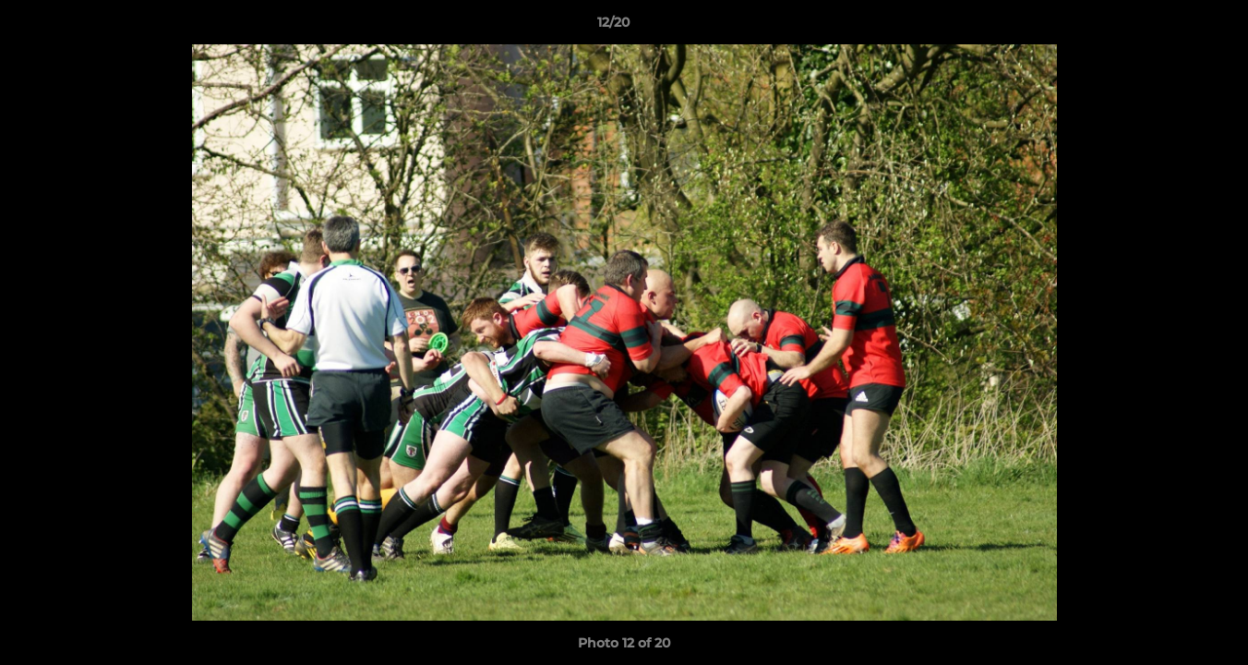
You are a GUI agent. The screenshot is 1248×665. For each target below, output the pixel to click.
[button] (1170, 26)
